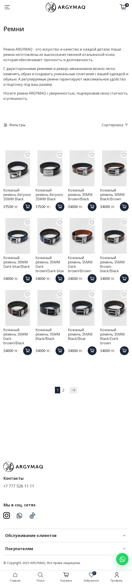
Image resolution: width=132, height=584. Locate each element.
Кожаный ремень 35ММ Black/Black (47, 334)
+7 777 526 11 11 (18, 486)
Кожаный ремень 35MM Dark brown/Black (15, 336)
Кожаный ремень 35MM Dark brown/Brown (80, 264)
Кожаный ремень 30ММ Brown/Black (80, 194)
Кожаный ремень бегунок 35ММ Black (17, 194)
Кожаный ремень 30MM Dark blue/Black (16, 262)
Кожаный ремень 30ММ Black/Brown (112, 194)
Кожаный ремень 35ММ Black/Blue (80, 334)
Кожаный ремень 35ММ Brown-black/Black (112, 264)
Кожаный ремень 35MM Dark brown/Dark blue (49, 264)
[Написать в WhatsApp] (122, 559)
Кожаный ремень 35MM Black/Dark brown (112, 336)
